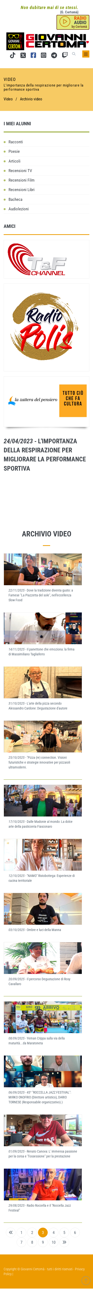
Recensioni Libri (22, 189)
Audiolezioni (19, 208)
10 (54, 1242)
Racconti (16, 141)
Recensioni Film (22, 180)
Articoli (14, 161)
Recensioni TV (20, 170)
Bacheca (15, 199)
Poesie (14, 151)
